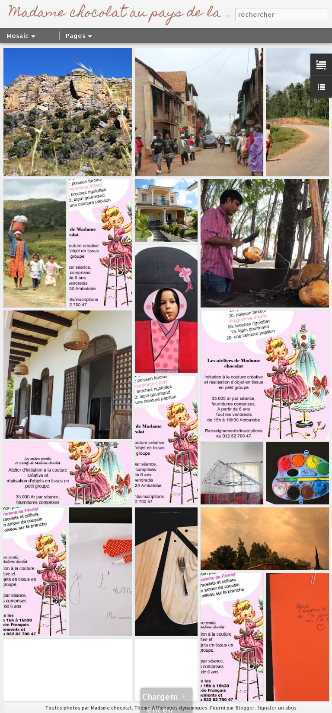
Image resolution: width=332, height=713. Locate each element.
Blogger (245, 708)
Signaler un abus (277, 708)
